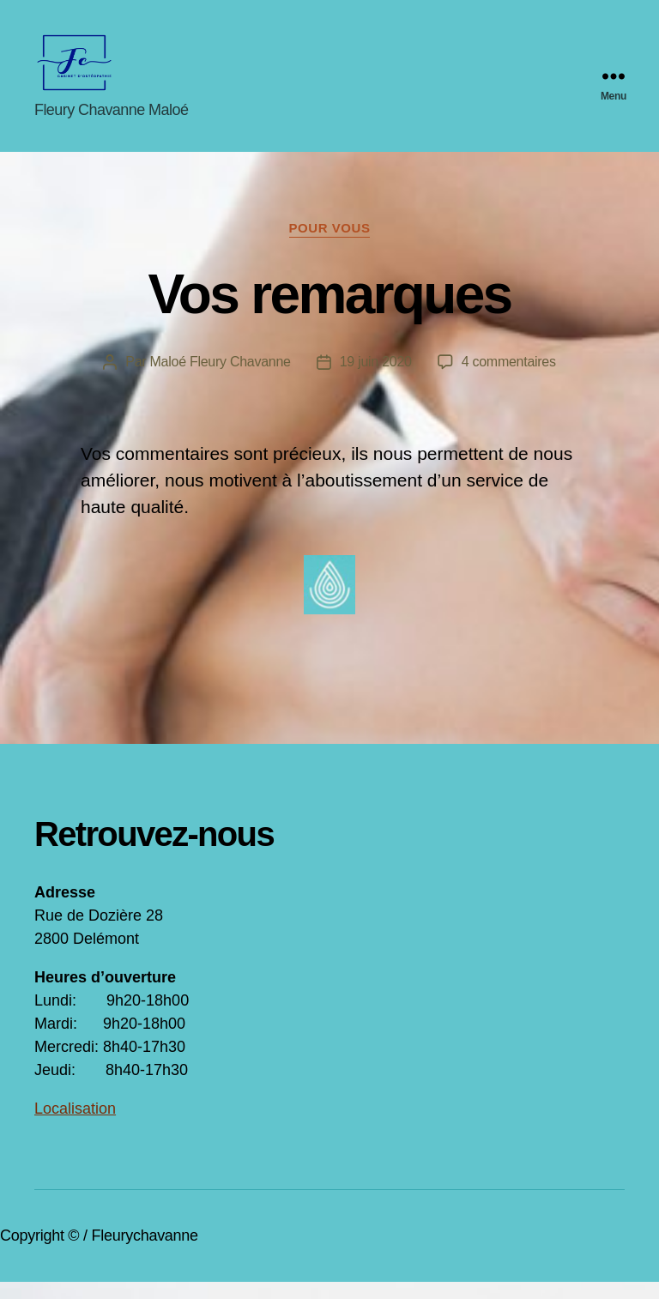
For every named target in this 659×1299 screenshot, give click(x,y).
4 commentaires (509, 379)
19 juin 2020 (376, 379)
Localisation (75, 1125)
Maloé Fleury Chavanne (220, 379)
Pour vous (330, 245)
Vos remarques (329, 311)
